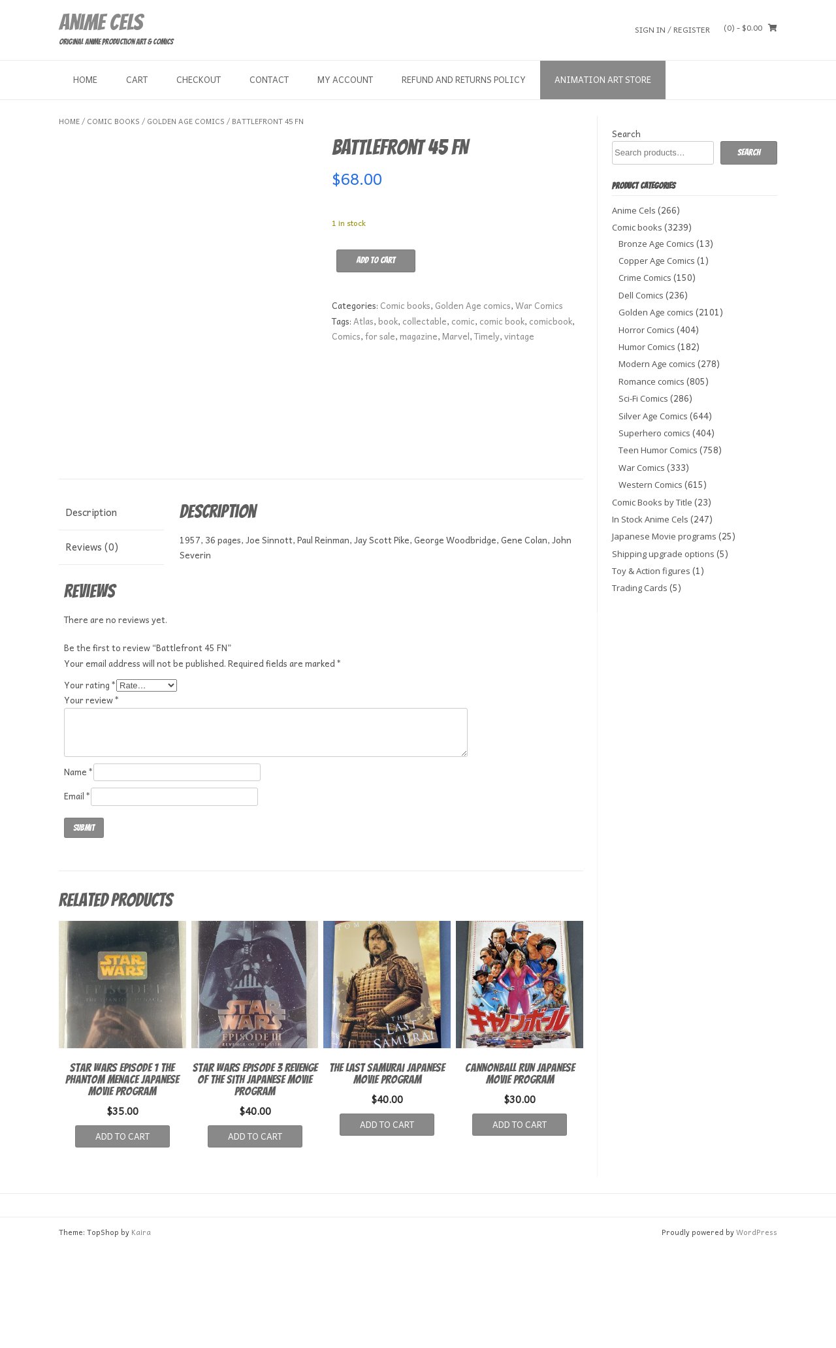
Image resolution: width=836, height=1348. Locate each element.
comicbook (550, 321)
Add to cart (376, 260)
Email (77, 896)
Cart (137, 79)
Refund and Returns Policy (464, 79)
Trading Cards (639, 588)
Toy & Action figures (651, 571)
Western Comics (651, 484)
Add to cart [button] (122, 1237)
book (388, 321)
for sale (380, 336)
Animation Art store (603, 79)
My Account (345, 79)
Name (78, 872)
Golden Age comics (186, 121)
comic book (501, 321)
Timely (487, 336)
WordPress (756, 1332)
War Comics (539, 305)
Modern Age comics (657, 364)
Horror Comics (647, 330)
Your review (92, 801)
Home (85, 79)
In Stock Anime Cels (650, 519)
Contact (269, 79)
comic (463, 321)
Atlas (363, 321)
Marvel (456, 336)
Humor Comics (647, 347)
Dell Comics (641, 295)
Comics (346, 336)
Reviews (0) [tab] (91, 647)
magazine (419, 336)
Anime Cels (100, 22)
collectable (424, 321)
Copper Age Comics (657, 260)
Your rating (90, 785)
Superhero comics (654, 433)
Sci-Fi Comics (643, 398)
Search (626, 133)
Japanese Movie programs (664, 536)
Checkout (198, 79)
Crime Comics (645, 277)
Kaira (141, 1332)
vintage (519, 336)
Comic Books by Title (652, 502)
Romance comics (651, 381)
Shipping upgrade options (663, 554)
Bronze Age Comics (656, 243)
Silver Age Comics (653, 416)
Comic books (113, 121)
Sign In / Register (672, 29)
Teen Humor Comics (658, 450)
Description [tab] (91, 612)
